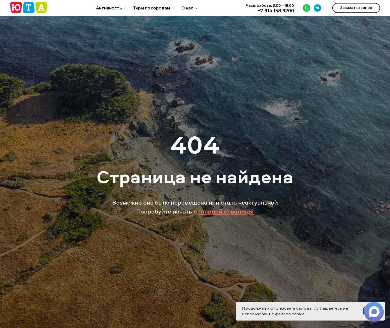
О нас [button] (187, 8)
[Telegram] (317, 8)
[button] (356, 8)
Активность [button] (109, 8)
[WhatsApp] (306, 8)
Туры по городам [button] (152, 8)
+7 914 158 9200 (276, 10)
